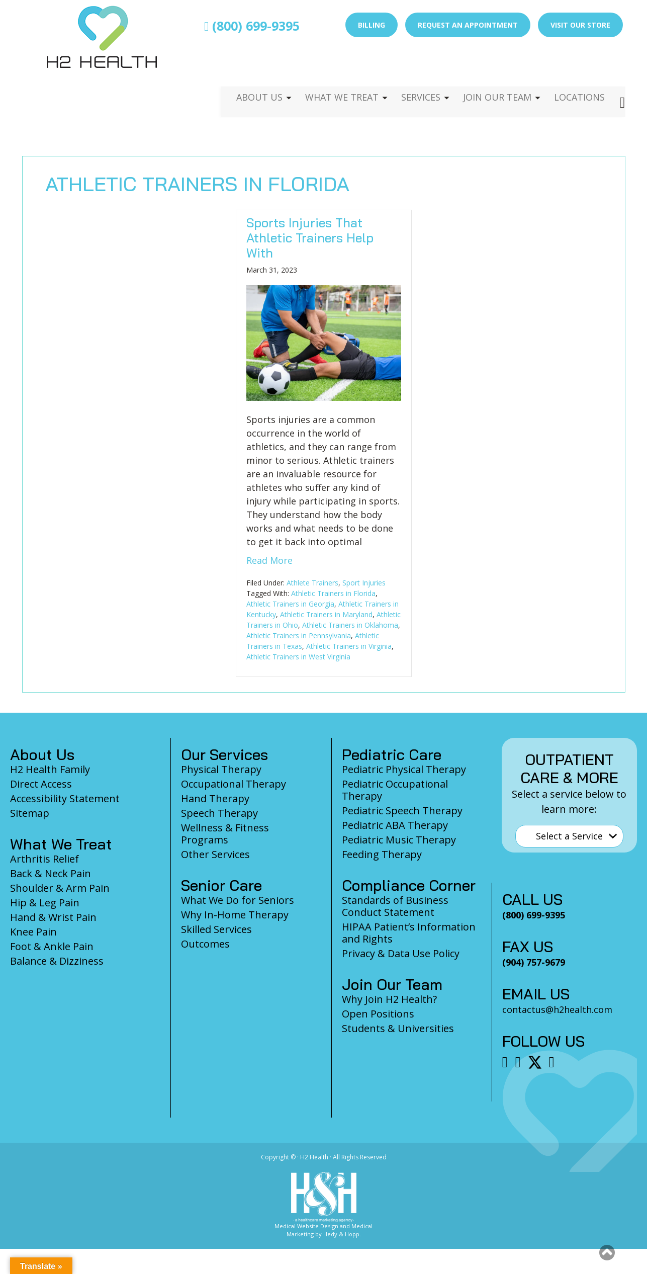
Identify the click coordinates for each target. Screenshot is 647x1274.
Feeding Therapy (382, 854)
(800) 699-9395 (252, 25)
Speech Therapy (219, 813)
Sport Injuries (364, 582)
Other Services (215, 854)
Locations (578, 68)
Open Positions (378, 1014)
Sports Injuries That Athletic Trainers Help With (310, 238)
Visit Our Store (580, 25)
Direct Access (41, 784)
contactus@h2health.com (557, 1009)
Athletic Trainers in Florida (333, 593)
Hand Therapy (215, 798)
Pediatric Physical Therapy (404, 769)
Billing (371, 25)
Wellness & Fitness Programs (225, 833)
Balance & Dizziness (57, 961)
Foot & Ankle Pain (52, 946)
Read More (269, 560)
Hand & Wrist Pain (53, 917)
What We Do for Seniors (237, 900)
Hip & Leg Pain (44, 902)
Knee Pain (33, 932)
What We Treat (331, 68)
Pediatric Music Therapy (399, 839)
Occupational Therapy (233, 784)
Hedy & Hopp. (342, 1234)
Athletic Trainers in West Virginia (298, 656)
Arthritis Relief (44, 859)
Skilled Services (216, 929)
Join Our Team (493, 68)
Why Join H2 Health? (389, 999)
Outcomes (205, 944)
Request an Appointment (468, 25)
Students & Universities (398, 1028)
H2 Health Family (50, 769)
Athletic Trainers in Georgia (290, 604)
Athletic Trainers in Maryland (326, 614)
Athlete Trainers (312, 582)
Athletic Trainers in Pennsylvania (298, 635)
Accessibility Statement (65, 798)
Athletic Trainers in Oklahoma (350, 625)
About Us (246, 68)
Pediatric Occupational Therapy (395, 790)
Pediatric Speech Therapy (402, 810)
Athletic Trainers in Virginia (349, 646)
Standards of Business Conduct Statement (395, 906)
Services (413, 68)
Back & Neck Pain (50, 873)
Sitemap (29, 813)
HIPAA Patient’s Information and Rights (409, 933)
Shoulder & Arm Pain (60, 888)
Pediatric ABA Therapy (395, 825)
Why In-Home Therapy (235, 914)
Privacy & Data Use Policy (400, 953)
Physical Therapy (221, 769)
